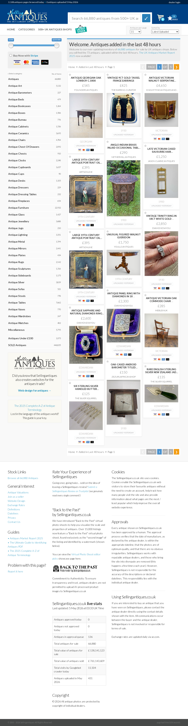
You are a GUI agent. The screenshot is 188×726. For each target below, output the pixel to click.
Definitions (14, 509)
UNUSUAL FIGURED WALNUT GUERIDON (124, 236)
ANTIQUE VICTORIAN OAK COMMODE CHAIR (161, 300)
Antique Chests (17, 153)
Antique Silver (16, 282)
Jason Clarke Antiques (161, 161)
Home (11, 29)
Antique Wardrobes (19, 316)
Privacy (12, 517)
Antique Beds (16, 99)
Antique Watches (18, 323)
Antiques (13, 78)
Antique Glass (16, 214)
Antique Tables (17, 302)
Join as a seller (16, 496)
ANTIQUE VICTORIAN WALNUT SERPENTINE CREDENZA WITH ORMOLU (161, 80)
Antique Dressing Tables (22, 194)
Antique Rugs (16, 262)
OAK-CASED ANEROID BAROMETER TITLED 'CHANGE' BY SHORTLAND (123, 367)
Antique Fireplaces (19, 200)
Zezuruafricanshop (124, 376)
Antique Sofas (16, 289)
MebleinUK (161, 310)
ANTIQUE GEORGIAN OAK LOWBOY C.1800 (86, 79)
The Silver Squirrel (161, 381)
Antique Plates (17, 255)
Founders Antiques (85, 90)
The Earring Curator (123, 90)
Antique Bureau (17, 119)
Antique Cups (16, 173)
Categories (26, 29)
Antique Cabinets (18, 126)
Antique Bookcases (19, 106)
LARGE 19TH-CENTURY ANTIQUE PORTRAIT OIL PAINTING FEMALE (86, 162)
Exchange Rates (16, 505)
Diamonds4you (161, 228)
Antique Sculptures (19, 268)
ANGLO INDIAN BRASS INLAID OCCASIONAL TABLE (123, 147)
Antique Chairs (17, 139)
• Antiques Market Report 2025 (25, 538)
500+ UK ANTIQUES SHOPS (55, 29)
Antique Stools (17, 295)
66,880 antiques (127, 49)
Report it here (15, 571)
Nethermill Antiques (123, 157)
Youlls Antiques (123, 246)
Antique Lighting (18, 234)
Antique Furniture (18, 207)
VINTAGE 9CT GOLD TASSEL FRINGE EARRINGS (123, 79)
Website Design (16, 500)
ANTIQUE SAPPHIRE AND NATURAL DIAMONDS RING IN (86, 313)
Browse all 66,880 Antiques (23, 478)
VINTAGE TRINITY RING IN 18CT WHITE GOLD (161, 217)
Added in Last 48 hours (92, 67)
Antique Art (15, 85)
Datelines (13, 513)
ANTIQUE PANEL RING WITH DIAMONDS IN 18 (123, 295)
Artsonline (86, 172)
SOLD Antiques (17, 345)
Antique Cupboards (19, 167)
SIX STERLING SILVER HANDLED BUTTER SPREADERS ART (86, 389)
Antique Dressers (18, 187)
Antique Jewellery (18, 221)
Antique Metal (16, 241)
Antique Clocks (17, 160)
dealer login (174, 2)
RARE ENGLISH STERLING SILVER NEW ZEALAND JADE (161, 372)
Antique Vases (16, 309)
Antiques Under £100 (20, 338)
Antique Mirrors (17, 248)
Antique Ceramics (18, 133)
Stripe (34, 55)
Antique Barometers (20, 92)
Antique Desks (16, 180)
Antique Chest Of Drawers (23, 146)
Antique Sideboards (19, 275)
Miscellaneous (16, 329)
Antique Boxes (16, 112)
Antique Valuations (18, 492)
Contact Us (14, 521)
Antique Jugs (16, 228)
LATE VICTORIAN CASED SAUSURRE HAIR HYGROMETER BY (161, 151)
